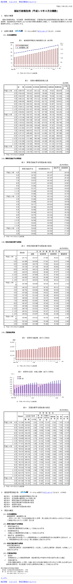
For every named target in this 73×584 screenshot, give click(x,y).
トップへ (4, 578)
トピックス (13, 2)
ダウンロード (42, 31)
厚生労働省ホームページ (27, 2)
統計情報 (4, 2)
